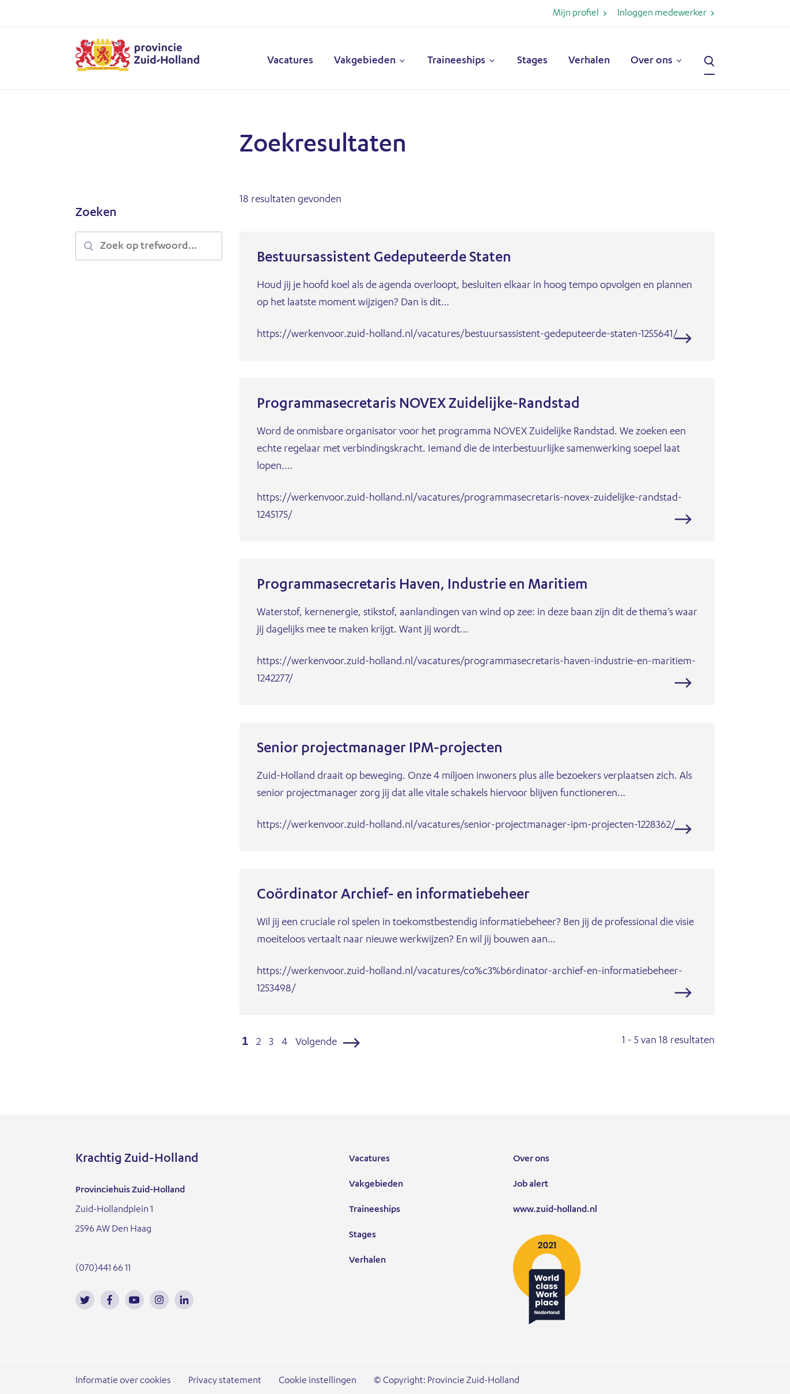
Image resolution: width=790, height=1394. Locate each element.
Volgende (316, 1042)
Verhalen (589, 61)
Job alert (530, 1185)
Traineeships (456, 61)
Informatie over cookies (123, 1381)
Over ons (652, 61)
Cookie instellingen (317, 1381)
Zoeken (709, 61)
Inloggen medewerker (662, 14)
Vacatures (290, 61)
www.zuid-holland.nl (555, 1210)
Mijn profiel (576, 14)
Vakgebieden (365, 61)
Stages (532, 61)
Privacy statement (224, 1381)
